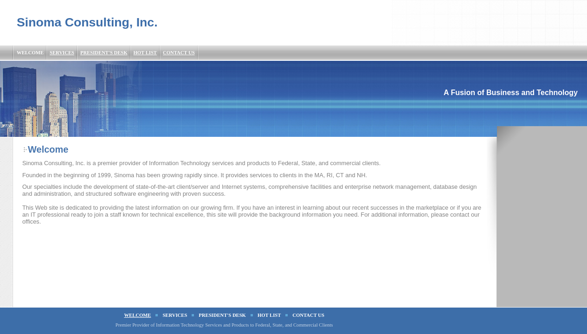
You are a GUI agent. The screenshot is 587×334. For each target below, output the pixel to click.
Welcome (30, 52)
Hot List (145, 52)
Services (62, 52)
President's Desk (104, 52)
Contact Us (179, 52)
